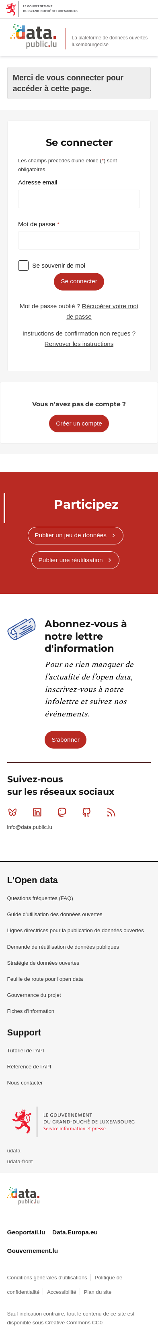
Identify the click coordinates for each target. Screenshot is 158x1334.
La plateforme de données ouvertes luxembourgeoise (110, 41)
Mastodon (64, 812)
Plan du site (97, 1292)
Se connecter (79, 281)
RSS (113, 812)
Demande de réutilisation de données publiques (63, 947)
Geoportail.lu (26, 1232)
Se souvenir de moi (58, 265)
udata (14, 1151)
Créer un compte (79, 423)
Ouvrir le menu (147, 29)
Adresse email (37, 182)
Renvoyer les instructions (79, 343)
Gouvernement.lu (32, 1250)
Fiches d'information (31, 1011)
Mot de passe (37, 224)
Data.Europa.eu (75, 1232)
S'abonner (65, 739)
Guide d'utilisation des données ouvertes (55, 914)
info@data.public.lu (29, 827)
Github (88, 812)
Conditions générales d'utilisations (48, 1278)
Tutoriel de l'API (25, 1051)
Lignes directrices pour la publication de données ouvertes (75, 930)
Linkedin (39, 812)
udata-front (20, 1161)
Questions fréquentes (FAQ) (40, 898)
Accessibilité (62, 1292)
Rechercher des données (130, 29)
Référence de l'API (29, 1067)
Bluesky (14, 812)
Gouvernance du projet (34, 995)
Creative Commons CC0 (74, 1323)
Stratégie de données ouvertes (43, 963)
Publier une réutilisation (71, 560)
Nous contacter (25, 1083)
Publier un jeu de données (71, 535)
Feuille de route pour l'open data (45, 979)
